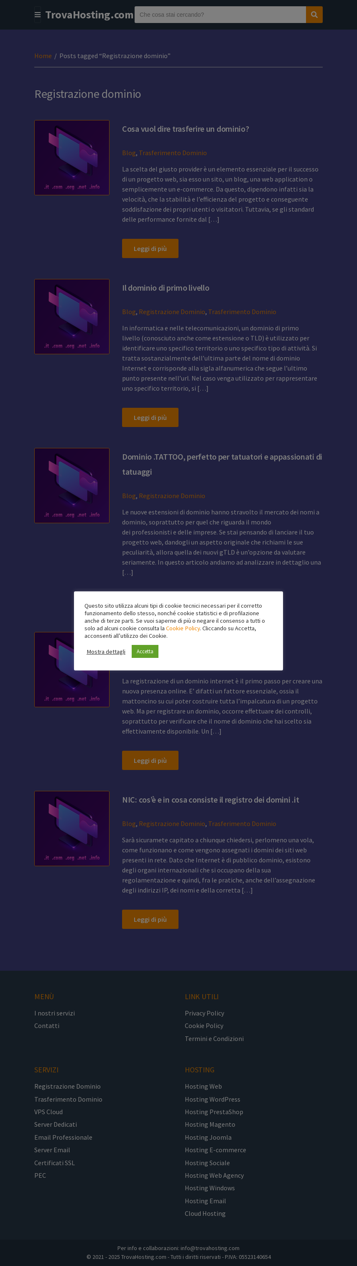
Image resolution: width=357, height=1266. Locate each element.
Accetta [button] (145, 651)
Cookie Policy (183, 628)
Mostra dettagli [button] (106, 651)
